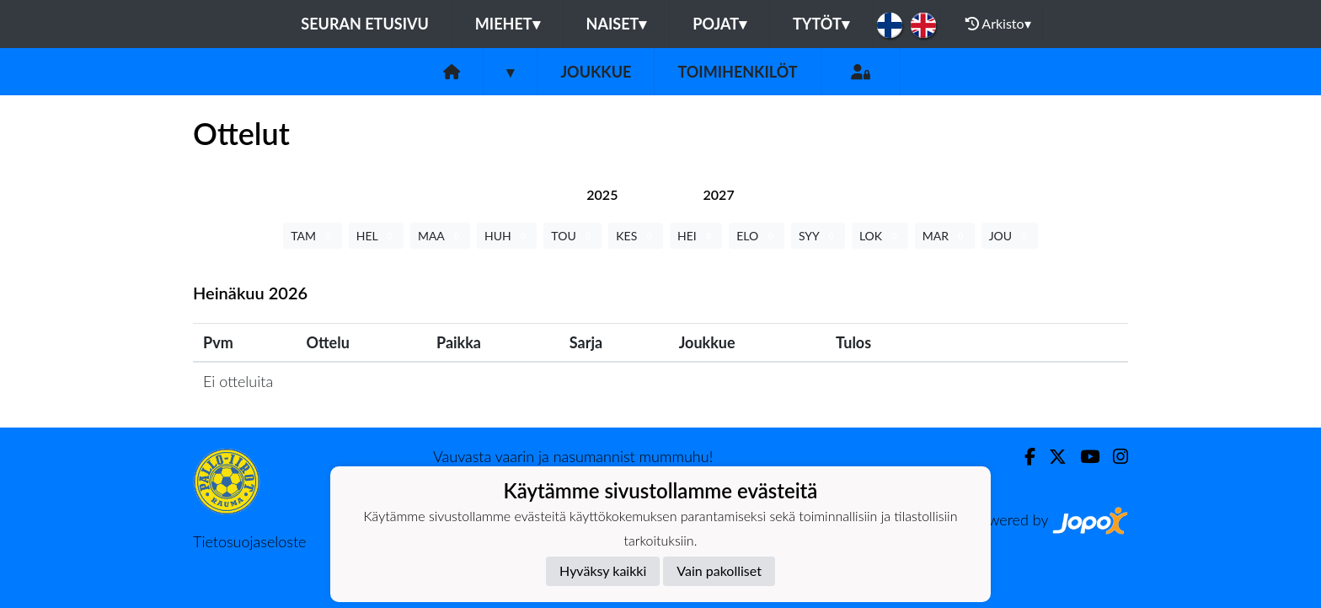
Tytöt (821, 23)
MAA (440, 236)
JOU (1009, 236)
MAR (945, 236)
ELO (756, 236)
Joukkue (595, 71)
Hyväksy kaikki (602, 570)
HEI (695, 236)
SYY (818, 236)
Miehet (507, 23)
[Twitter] (1051, 456)
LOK (880, 236)
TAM (312, 236)
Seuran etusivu (365, 23)
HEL (376, 236)
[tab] (602, 194)
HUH (506, 236)
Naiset (616, 23)
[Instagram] (1113, 456)
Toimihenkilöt (737, 71)
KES (635, 236)
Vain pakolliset (719, 570)
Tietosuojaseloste (249, 541)
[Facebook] (1023, 456)
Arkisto (998, 23)
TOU (572, 236)
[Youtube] (1083, 456)
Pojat (719, 23)
